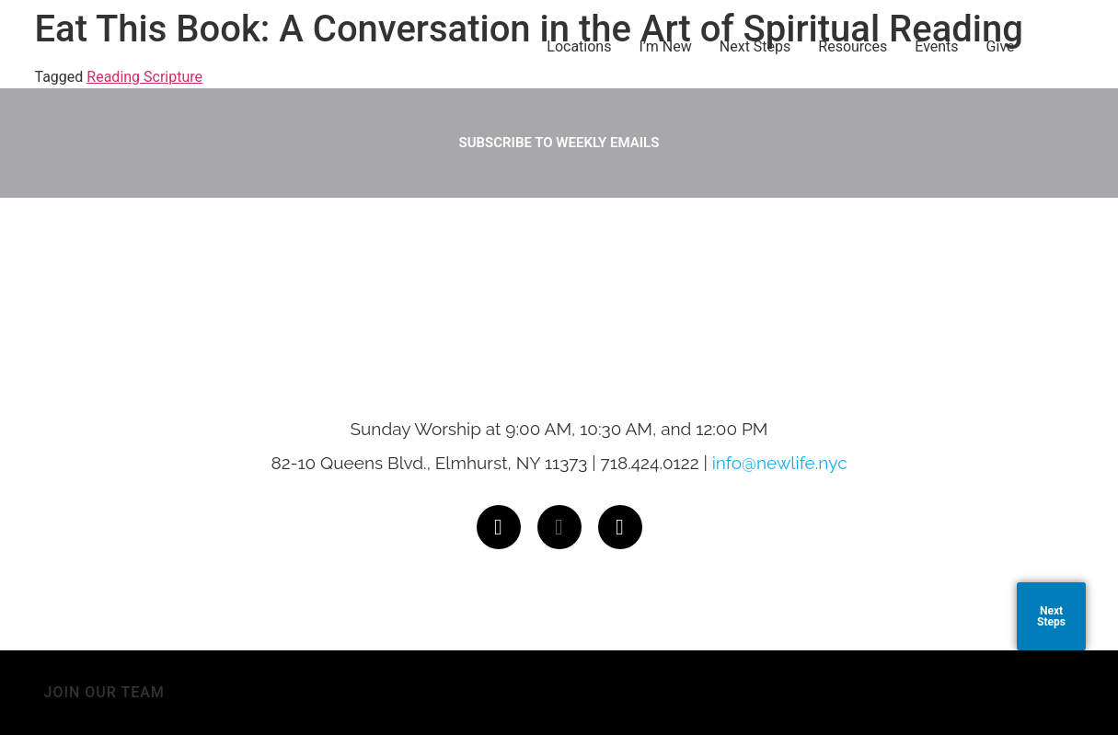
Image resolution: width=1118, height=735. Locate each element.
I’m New (665, 46)
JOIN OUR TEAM (104, 692)
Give (1000, 46)
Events (936, 46)
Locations (579, 46)
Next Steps (755, 46)
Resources (852, 46)
